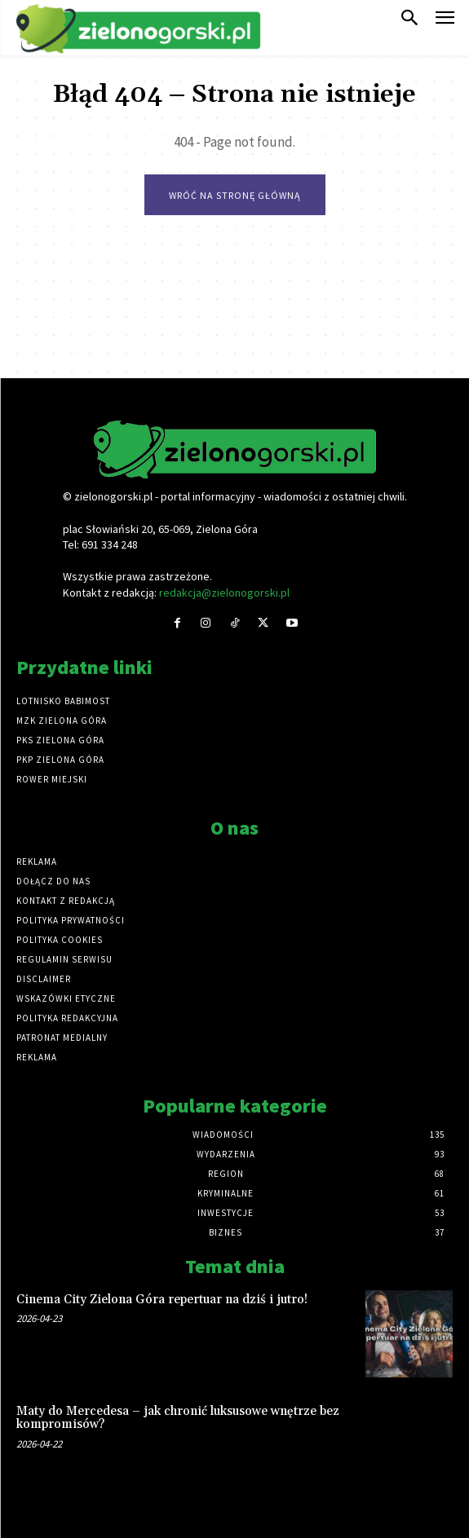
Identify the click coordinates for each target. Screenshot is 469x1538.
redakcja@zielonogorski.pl (224, 592)
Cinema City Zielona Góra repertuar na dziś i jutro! (162, 1299)
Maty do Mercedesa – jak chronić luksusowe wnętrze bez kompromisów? (177, 1418)
